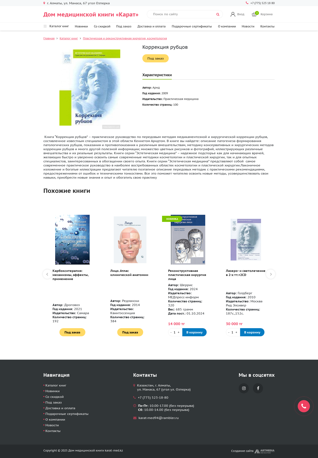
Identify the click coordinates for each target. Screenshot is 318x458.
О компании (227, 26)
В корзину (194, 332)
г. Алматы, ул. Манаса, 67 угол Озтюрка (78, 3)
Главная (49, 38)
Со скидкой (102, 26)
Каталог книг (69, 38)
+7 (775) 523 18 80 (262, 3)
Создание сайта (253, 451)
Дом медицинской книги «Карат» (91, 14)
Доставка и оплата (152, 26)
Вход (240, 14)
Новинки (81, 26)
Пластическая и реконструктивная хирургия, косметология (125, 38)
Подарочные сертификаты (192, 26)
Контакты (267, 26)
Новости (248, 26)
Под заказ (123, 26)
